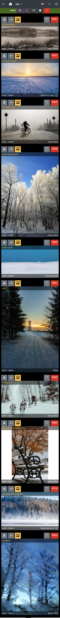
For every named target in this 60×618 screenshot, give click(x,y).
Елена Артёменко (10, 154)
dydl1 (4, 288)
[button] (20, 10)
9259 (54, 102)
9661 (54, 282)
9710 (54, 488)
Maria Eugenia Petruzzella (13, 428)
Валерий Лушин (9, 61)
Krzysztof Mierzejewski (12, 494)
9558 (54, 148)
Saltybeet (6, 540)
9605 (54, 377)
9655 (54, 242)
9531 (54, 19)
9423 (54, 535)
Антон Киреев (8, 24)
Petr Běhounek (8, 107)
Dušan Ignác (7, 247)
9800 (54, 422)
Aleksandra (7, 383)
